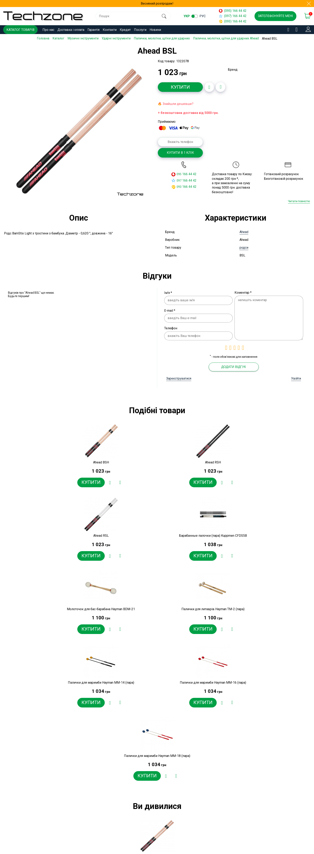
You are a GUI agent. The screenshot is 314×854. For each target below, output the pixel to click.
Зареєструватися (178, 378)
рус (203, 16)
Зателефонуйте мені (275, 16)
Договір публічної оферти (118, 834)
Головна (43, 38)
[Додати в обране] (209, 87)
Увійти (296, 378)
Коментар (243, 292)
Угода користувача (112, 841)
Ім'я (168, 292)
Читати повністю (299, 201)
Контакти (110, 30)
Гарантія (94, 30)
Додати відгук (233, 366)
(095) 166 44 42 (233, 11)
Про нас (48, 30)
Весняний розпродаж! (157, 3)
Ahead (244, 232)
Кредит (125, 30)
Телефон (170, 328)
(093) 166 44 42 (233, 21)
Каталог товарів (20, 30)
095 (179, 174)
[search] (164, 16)
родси (244, 247)
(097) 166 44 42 (233, 16)
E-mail (169, 310)
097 (179, 180)
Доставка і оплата (70, 30)
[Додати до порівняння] (220, 87)
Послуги (140, 30)
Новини (155, 30)
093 (179, 186)
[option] (78, 131)
